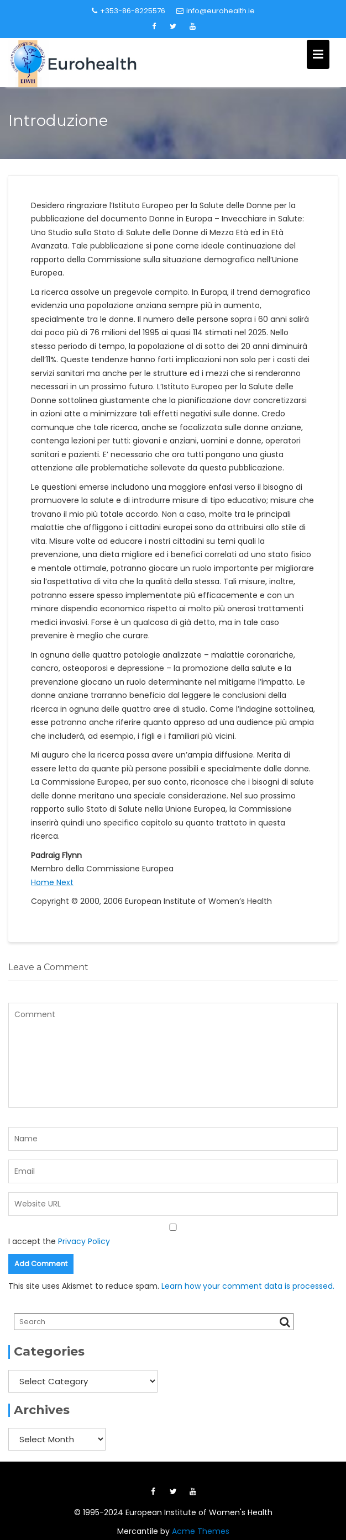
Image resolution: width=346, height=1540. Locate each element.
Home (43, 882)
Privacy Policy (84, 1241)
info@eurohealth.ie (215, 11)
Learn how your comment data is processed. (247, 1286)
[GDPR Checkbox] (173, 1227)
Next (65, 882)
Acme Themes (200, 1531)
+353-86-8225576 (128, 11)
